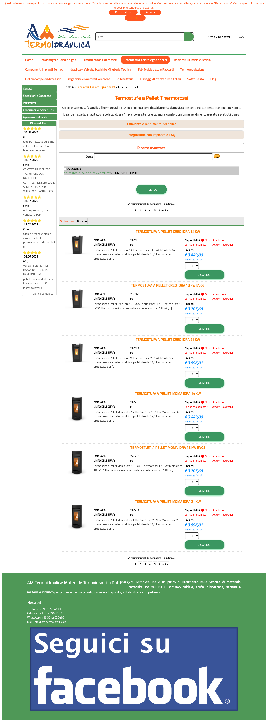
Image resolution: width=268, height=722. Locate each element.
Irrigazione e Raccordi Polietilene (89, 79)
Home (29, 60)
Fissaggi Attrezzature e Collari (160, 79)
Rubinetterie (125, 79)
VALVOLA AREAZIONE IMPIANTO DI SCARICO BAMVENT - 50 (36, 270)
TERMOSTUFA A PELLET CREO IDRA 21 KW (168, 339)
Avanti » (163, 210)
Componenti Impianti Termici (44, 69)
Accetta (150, 12)
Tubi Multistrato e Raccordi (156, 69)
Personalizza (123, 12)
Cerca (89, 156)
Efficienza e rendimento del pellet (184, 124)
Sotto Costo (195, 79)
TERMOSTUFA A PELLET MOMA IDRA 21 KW (168, 501)
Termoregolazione (192, 69)
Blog (213, 79)
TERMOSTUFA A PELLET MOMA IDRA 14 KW (168, 393)
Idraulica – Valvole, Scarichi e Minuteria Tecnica (100, 69)
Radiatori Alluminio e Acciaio (192, 60)
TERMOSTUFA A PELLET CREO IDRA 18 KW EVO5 (167, 285)
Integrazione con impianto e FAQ (184, 135)
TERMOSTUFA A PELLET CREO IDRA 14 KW (168, 231)
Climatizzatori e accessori (100, 60)
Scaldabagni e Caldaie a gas (58, 60)
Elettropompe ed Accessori (43, 79)
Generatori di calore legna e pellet (145, 60)
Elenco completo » (44, 293)
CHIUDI (135, 18)
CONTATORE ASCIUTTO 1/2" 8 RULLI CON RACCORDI (36, 173)
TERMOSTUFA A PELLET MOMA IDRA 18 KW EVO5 (167, 447)
